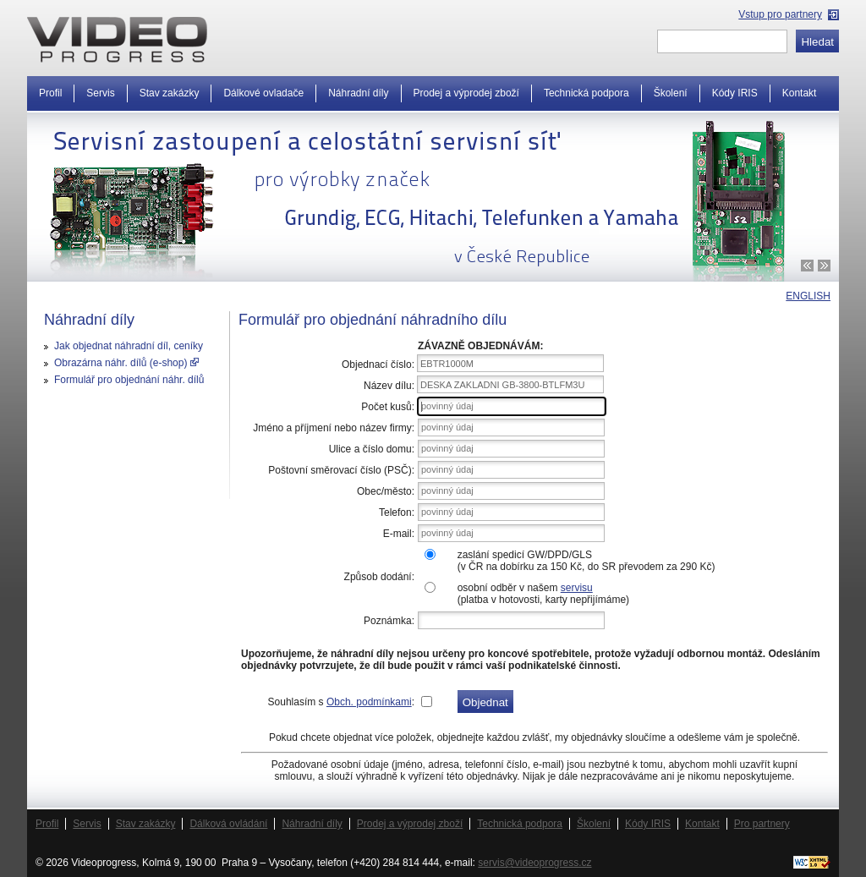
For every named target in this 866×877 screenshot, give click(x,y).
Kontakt (799, 93)
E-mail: (398, 534)
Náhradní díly (358, 93)
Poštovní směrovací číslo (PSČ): (341, 470)
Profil (50, 93)
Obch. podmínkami (369, 702)
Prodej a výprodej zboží (466, 93)
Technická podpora (586, 93)
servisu (577, 588)
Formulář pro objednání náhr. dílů (129, 380)
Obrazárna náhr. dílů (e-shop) (126, 363)
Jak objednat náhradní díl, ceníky (128, 346)
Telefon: (396, 512)
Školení (671, 93)
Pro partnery (762, 824)
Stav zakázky (170, 93)
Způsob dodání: (379, 577)
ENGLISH (808, 296)
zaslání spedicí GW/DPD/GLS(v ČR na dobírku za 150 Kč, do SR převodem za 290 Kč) (586, 561)
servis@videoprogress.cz (534, 863)
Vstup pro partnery (780, 14)
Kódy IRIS (735, 93)
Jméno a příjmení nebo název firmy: (333, 428)
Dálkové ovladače (263, 93)
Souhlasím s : (341, 702)
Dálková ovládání (228, 824)
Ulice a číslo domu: (371, 449)
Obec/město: (385, 491)
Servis (100, 93)
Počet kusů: (387, 407)
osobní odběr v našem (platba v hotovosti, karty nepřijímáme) (543, 594)
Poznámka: (389, 621)
